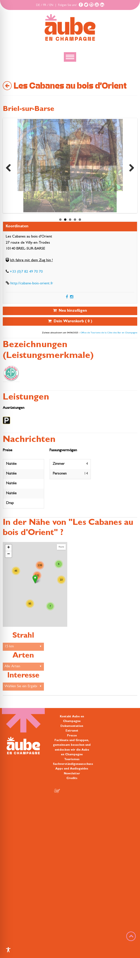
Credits (71, 778)
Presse (72, 735)
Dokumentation (71, 726)
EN (51, 5)
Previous (10, 166)
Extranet (72, 730)
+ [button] (8, 548)
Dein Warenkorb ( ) (70, 321)
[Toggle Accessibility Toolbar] (8, 950)
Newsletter (72, 773)
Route (61, 547)
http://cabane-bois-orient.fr (31, 284)
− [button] (8, 554)
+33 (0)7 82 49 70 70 (26, 272)
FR (44, 5)
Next (130, 166)
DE (38, 5)
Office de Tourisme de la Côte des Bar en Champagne (108, 333)
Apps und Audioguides (71, 768)
